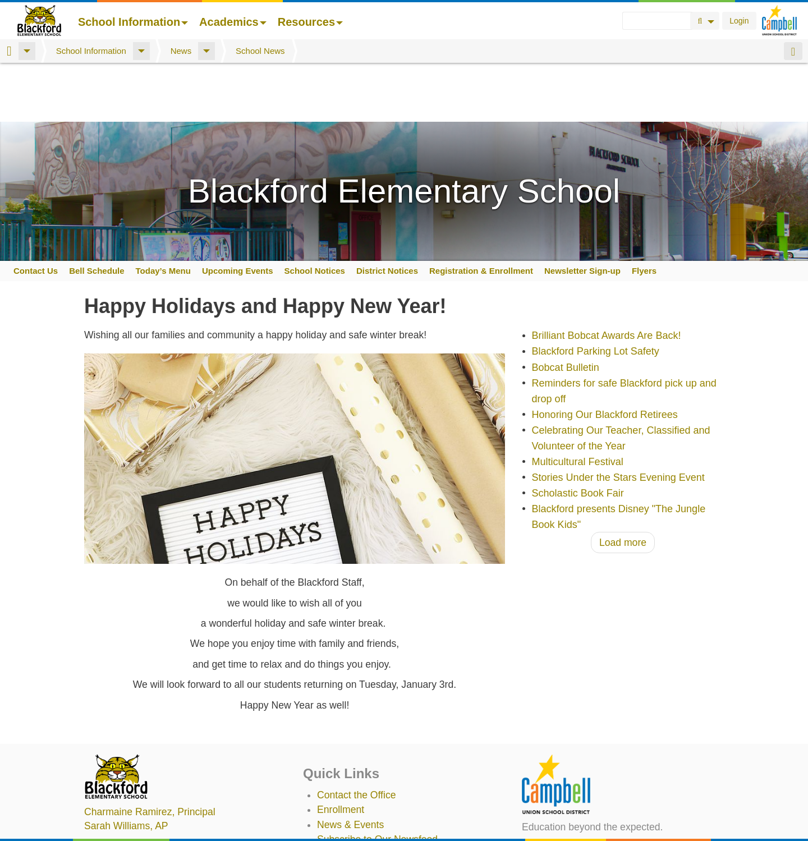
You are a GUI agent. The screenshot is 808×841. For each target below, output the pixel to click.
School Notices (314, 212)
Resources (310, 22)
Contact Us (35, 212)
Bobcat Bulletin (565, 308)
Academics (233, 22)
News (181, 51)
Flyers (644, 212)
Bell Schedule (96, 212)
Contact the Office (356, 736)
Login (739, 20)
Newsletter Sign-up (582, 212)
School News (260, 51)
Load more (622, 483)
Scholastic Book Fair (578, 434)
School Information (133, 22)
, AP (126, 767)
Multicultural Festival (577, 402)
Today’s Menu (163, 212)
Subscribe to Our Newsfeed (377, 780)
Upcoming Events (237, 212)
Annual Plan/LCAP (358, 830)
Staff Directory (348, 795)
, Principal (149, 753)
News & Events (350, 765)
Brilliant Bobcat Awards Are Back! (606, 277)
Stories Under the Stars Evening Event (618, 418)
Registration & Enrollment (481, 212)
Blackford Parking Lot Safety (595, 292)
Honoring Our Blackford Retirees (605, 355)
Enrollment (340, 750)
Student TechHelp (356, 810)
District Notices (387, 212)
